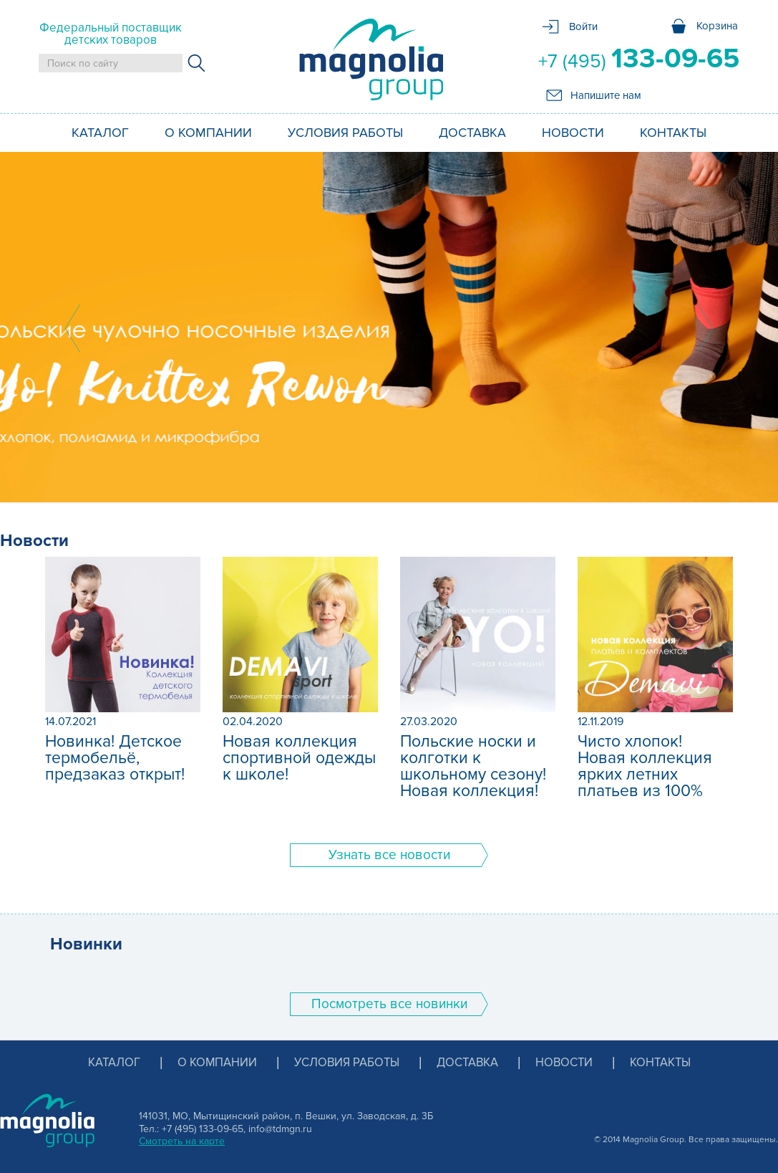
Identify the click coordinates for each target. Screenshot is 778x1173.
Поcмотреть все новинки (389, 1004)
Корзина (717, 25)
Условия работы (345, 132)
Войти (583, 26)
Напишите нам (605, 95)
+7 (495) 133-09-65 (202, 1129)
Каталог (100, 132)
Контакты (673, 132)
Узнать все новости (389, 855)
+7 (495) (638, 58)
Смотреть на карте (182, 1141)
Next (706, 328)
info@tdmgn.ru (280, 1129)
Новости (573, 132)
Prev (72, 328)
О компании (208, 132)
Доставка (472, 132)
